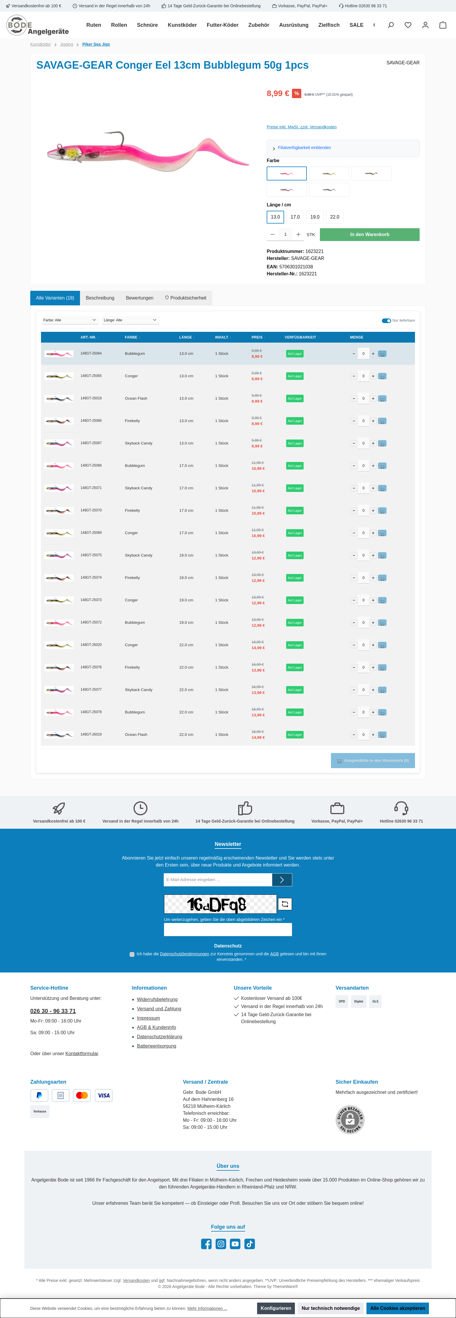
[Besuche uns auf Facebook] (206, 1243)
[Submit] (282, 879)
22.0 (334, 217)
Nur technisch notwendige (331, 1308)
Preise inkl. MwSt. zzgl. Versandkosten (301, 127)
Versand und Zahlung (159, 1008)
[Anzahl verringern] (273, 234)
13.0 (275, 217)
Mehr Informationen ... (207, 1308)
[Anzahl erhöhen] (298, 234)
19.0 (315, 217)
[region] (146, 149)
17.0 (295, 217)
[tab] (55, 298)
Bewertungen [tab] (139, 297)
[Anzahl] (285, 234)
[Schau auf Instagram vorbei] (220, 1243)
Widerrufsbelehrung (157, 999)
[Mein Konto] (425, 25)
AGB (274, 954)
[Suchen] (390, 25)
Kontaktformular (81, 1053)
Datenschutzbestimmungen (184, 954)
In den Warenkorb (369, 234)
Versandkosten (136, 1280)
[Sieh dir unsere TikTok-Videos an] (249, 1243)
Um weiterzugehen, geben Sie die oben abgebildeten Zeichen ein (224, 919)
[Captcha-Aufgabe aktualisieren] (285, 904)
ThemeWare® (285, 1286)
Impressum (148, 1018)
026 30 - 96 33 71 (53, 1011)
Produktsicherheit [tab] (185, 297)
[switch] (386, 320)
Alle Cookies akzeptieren (397, 1308)
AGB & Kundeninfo (156, 1027)
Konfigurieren (276, 1308)
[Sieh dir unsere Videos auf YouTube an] (235, 1243)
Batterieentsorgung (156, 1046)
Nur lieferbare (403, 320)
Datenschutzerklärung (159, 1036)
